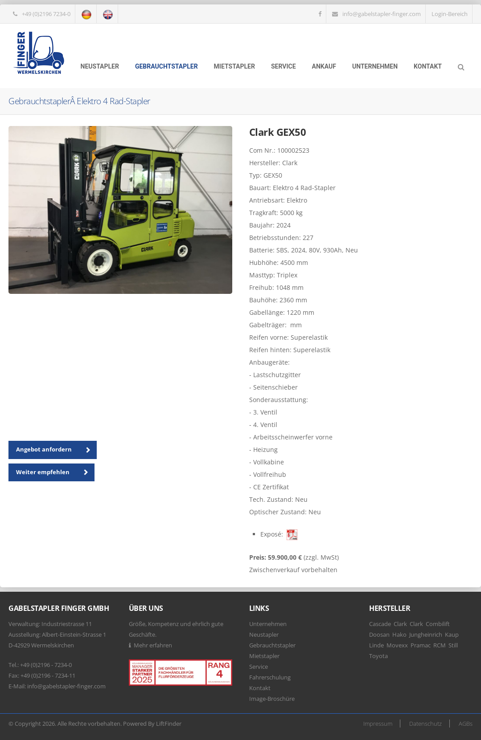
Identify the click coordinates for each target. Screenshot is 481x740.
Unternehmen (375, 66)
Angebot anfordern (56, 450)
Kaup (452, 634)
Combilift (438, 624)
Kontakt (428, 66)
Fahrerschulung (270, 677)
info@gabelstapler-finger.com (381, 14)
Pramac (421, 645)
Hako (399, 634)
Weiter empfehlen (55, 472)
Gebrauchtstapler (166, 66)
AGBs (466, 724)
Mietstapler (234, 66)
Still (453, 645)
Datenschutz (425, 724)
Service (283, 66)
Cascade (380, 624)
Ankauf (324, 66)
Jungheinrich (425, 634)
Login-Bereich (450, 14)
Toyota (378, 656)
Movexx (397, 645)
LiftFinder (168, 724)
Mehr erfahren (153, 645)
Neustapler (100, 66)
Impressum (377, 724)
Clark (400, 624)
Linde (376, 645)
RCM (439, 645)
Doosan (379, 634)
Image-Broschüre (272, 699)
